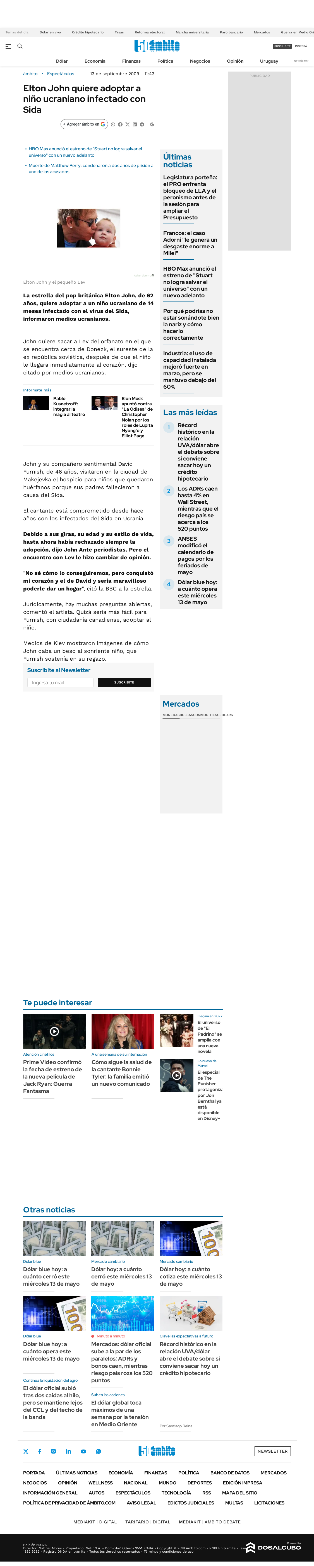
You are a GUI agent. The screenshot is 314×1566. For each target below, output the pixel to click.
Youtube (83, 1451)
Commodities (205, 715)
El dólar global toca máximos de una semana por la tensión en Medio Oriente (120, 1413)
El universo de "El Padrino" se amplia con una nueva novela (210, 1037)
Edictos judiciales (190, 1503)
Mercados (262, 32)
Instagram (53, 1451)
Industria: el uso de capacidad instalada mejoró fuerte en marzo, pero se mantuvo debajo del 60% (189, 370)
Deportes (200, 1483)
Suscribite (124, 682)
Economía (95, 61)
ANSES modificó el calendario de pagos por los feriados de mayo (196, 555)
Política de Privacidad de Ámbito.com (69, 1503)
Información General (50, 1493)
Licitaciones (269, 1503)
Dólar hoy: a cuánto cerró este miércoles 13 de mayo (121, 1276)
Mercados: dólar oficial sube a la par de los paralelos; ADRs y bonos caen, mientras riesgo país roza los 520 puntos (122, 1362)
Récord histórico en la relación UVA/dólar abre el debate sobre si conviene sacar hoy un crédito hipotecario (198, 451)
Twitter (26, 1451)
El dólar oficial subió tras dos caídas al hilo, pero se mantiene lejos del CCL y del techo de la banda (53, 1402)
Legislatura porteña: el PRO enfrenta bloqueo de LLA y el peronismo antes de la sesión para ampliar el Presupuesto (190, 197)
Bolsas (186, 715)
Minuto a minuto (111, 1336)
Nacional (136, 1483)
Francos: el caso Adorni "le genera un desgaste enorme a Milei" (190, 243)
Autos (96, 1493)
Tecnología (176, 1493)
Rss (206, 1493)
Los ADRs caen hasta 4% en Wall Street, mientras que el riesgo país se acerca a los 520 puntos (198, 508)
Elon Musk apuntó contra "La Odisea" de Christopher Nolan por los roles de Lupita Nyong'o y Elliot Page (137, 417)
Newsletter (301, 60)
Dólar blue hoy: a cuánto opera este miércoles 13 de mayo (197, 592)
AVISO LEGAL (141, 1503)
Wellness (100, 1483)
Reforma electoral (150, 32)
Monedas (171, 715)
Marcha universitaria (192, 32)
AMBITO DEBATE (210, 1522)
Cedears (225, 715)
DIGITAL (95, 1522)
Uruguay (269, 61)
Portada (34, 1473)
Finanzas (131, 61)
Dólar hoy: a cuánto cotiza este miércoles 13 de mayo (191, 1276)
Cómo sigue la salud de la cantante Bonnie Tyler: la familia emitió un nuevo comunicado (122, 1072)
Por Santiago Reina (176, 1425)
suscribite (282, 46)
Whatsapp (98, 1451)
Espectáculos (60, 74)
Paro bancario (231, 32)
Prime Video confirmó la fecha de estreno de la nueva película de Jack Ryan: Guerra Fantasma (52, 1076)
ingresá (301, 46)
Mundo (167, 1483)
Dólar (62, 61)
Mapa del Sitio (239, 1493)
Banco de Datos (230, 1473)
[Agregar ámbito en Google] (84, 124)
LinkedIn (68, 1451)
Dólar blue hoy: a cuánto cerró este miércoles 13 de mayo (51, 1276)
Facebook (39, 1451)
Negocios (200, 61)
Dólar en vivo (50, 32)
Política (165, 61)
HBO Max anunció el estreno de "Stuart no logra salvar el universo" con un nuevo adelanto (85, 152)
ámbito (30, 74)
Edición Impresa (242, 1483)
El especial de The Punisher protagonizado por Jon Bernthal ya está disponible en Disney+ (213, 1095)
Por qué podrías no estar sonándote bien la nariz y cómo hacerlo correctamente (191, 324)
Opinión (235, 61)
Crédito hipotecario (88, 32)
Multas (234, 1503)
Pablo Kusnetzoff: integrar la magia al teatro (69, 407)
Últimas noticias (76, 1473)
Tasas (119, 32)
